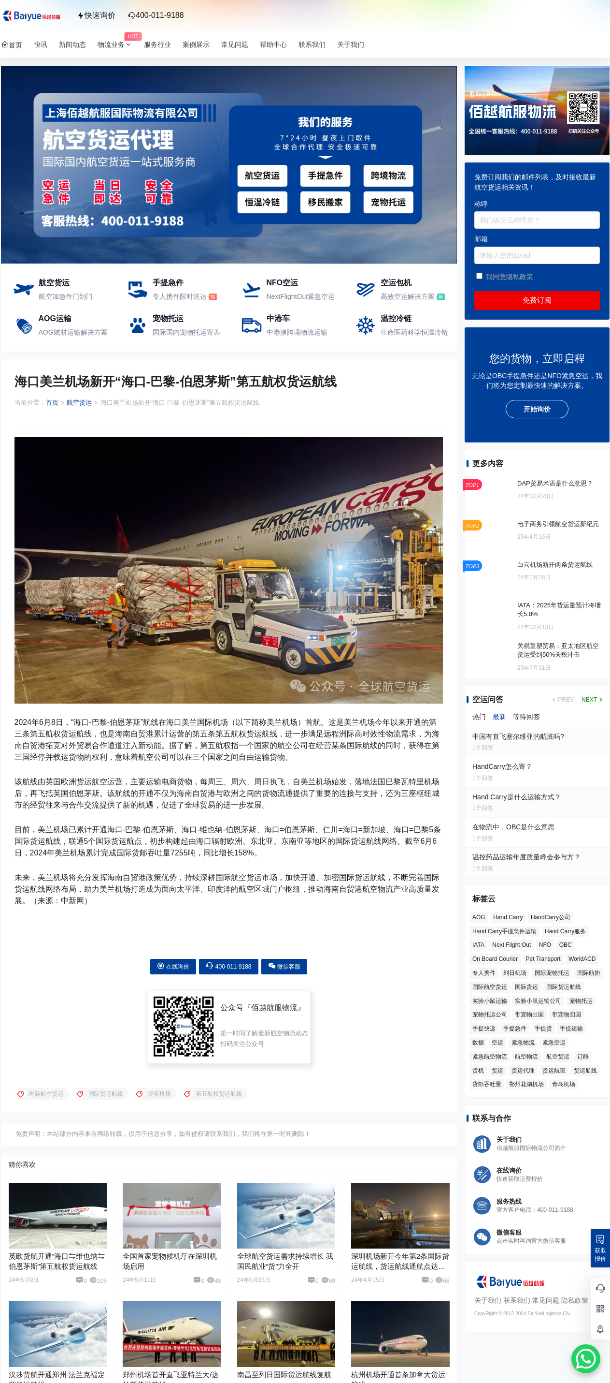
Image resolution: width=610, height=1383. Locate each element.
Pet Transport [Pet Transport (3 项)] (542, 959)
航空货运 (54, 283)
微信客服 (284, 959)
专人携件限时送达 (180, 296)
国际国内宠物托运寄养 (186, 332)
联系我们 (516, 1300)
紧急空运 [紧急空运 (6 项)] (554, 1042)
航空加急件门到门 (66, 296)
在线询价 (173, 959)
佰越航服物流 (274, 1001)
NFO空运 (282, 283)
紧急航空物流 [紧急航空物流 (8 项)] (489, 1056)
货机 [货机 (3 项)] (478, 1070)
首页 (52, 402)
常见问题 (545, 1300)
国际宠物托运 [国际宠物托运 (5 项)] (551, 973)
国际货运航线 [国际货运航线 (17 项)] (563, 987)
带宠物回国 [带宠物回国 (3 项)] (566, 1014)
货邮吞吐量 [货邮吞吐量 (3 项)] (486, 1084)
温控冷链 (396, 318)
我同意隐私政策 (509, 276)
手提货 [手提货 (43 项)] (543, 1028)
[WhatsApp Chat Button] (585, 1358)
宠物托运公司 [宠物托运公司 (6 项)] (489, 1014)
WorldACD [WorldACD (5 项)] (582, 959)
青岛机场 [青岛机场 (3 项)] (563, 1084)
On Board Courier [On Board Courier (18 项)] (495, 959)
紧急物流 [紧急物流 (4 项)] (522, 1042)
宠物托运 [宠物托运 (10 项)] (580, 1001)
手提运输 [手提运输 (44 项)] (571, 1028)
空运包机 (396, 283)
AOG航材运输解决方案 (73, 332)
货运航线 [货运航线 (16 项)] (584, 1070)
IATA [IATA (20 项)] (478, 945)
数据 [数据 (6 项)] (478, 1042)
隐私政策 (574, 1300)
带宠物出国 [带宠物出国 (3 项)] (529, 1014)
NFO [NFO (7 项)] (545, 945)
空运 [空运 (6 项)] (497, 1042)
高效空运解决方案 (408, 296)
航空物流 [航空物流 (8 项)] (526, 1056)
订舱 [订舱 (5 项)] (583, 1056)
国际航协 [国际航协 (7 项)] (588, 973)
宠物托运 (168, 318)
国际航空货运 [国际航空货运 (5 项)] (489, 987)
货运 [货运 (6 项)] (497, 1070)
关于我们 (487, 1300)
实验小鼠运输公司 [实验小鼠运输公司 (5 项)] (538, 1001)
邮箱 (481, 239)
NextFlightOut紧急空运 (301, 296)
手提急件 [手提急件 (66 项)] (514, 1028)
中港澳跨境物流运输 (297, 332)
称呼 (481, 204)
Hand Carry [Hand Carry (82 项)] (508, 917)
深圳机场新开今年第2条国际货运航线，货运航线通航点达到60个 (400, 1259)
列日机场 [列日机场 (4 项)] (514, 973)
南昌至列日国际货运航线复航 (284, 1368)
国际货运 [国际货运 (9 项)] (526, 987)
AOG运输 (55, 318)
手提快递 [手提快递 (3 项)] (484, 1028)
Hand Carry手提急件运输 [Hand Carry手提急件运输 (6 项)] (504, 931)
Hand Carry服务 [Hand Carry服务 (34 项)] (564, 931)
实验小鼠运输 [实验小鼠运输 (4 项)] (489, 1001)
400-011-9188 (156, 15)
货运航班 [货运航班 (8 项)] (554, 1070)
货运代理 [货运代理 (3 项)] (522, 1070)
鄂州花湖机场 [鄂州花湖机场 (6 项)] (526, 1084)
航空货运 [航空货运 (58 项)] (557, 1056)
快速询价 (96, 15)
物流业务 (118, 44)
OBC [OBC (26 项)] (565, 945)
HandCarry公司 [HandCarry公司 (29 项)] (550, 917)
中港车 (278, 318)
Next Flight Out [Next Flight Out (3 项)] (511, 945)
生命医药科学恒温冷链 (414, 332)
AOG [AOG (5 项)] (478, 917)
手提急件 (168, 283)
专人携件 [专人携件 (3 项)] (484, 973)
